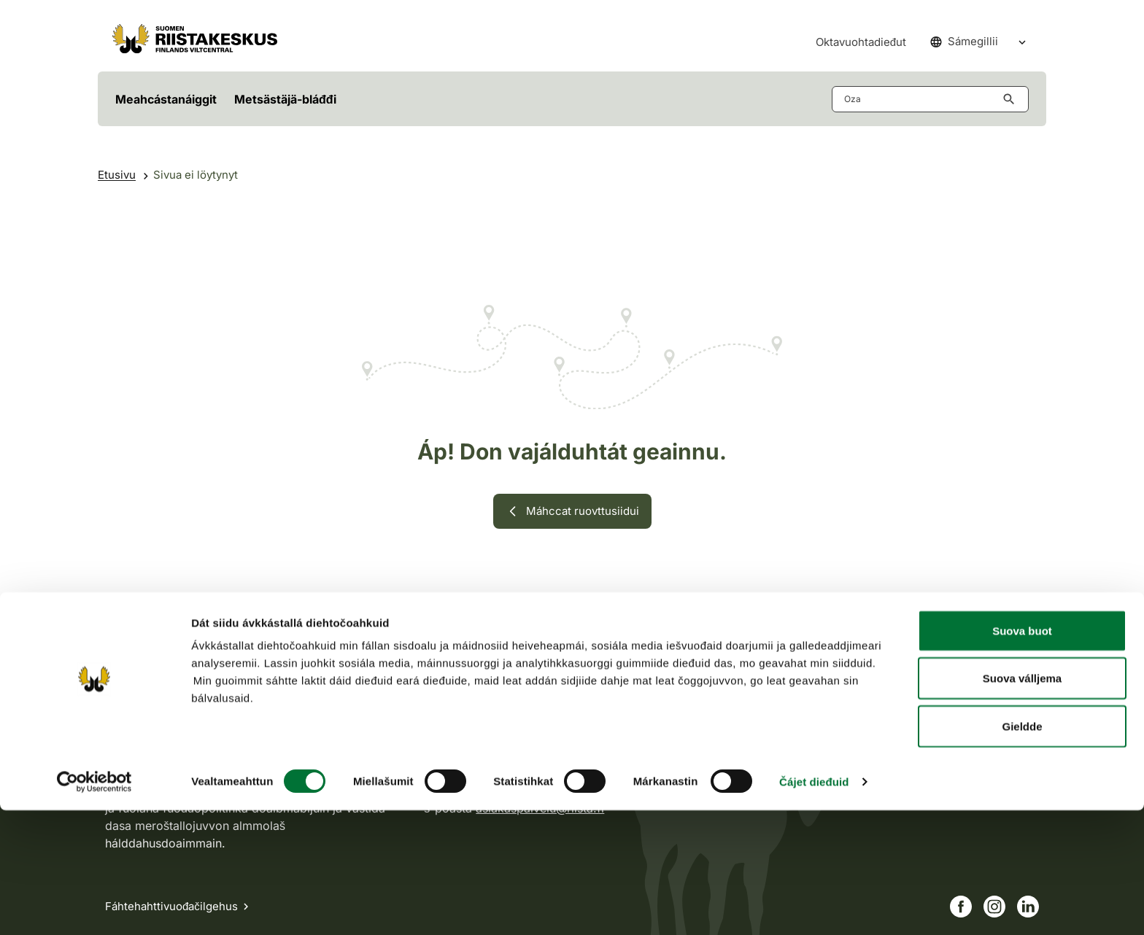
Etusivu (117, 175)
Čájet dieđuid (814, 906)
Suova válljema (1022, 803)
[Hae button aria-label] (1012, 99)
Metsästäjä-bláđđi (285, 99)
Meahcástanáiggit (166, 99)
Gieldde (1022, 851)
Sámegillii (964, 41)
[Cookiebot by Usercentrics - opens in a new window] (94, 906)
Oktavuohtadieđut (861, 42)
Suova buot (1022, 755)
